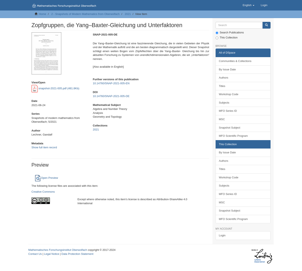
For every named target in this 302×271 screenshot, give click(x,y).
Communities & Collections (235, 61)
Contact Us (35, 253)
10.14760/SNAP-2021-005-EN (111, 83)
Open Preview (46, 177)
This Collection (227, 37)
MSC (222, 119)
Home (42, 14)
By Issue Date (227, 69)
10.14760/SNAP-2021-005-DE (111, 96)
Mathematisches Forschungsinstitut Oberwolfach (57, 249)
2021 (128, 14)
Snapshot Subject (229, 127)
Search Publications (230, 32)
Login (222, 235)
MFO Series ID (228, 110)
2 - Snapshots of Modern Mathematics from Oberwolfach (85, 14)
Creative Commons (43, 191)
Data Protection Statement (77, 253)
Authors (223, 77)
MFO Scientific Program (233, 135)
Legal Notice (51, 253)
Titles (222, 86)
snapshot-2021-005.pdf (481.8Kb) (55, 88)
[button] (249, 5)
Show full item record (44, 147)
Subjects (224, 102)
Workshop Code (228, 94)
